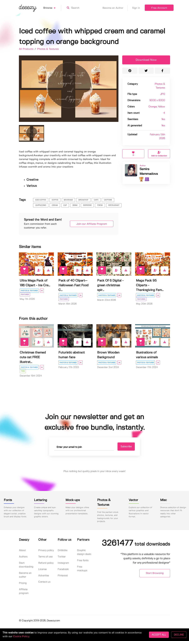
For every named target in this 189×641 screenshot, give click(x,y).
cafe (96, 200)
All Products (26, 49)
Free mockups (82, 569)
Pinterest (63, 575)
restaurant (113, 205)
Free (23, 371)
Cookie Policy (21, 636)
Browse (52, 8)
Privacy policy (46, 550)
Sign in (136, 8)
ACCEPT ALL (159, 634)
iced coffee (40, 200)
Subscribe (126, 446)
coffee (55, 200)
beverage (68, 200)
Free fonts (82, 560)
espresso (87, 205)
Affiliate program (24, 591)
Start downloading (26, 565)
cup (65, 205)
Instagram (63, 563)
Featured (25, 294)
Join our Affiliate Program (91, 224)
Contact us (44, 582)
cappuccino (40, 205)
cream (55, 205)
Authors (23, 557)
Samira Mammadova (149, 171)
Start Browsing (155, 573)
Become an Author (115, 8)
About (22, 550)
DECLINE (179, 634)
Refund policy (46, 563)
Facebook (63, 569)
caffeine (108, 200)
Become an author (25, 575)
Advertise (43, 575)
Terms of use (45, 557)
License (42, 569)
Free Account (159, 8)
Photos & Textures (48, 49)
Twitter (62, 557)
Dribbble (62, 550)
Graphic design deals (84, 552)
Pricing (23, 583)
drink (74, 205)
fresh (100, 205)
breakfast (83, 200)
